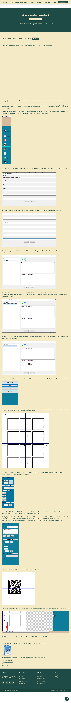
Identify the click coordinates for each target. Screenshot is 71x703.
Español (14, 38)
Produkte (21, 675)
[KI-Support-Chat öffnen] (67, 699)
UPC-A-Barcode (39, 684)
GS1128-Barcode (40, 683)
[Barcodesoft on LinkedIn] (10, 682)
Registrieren (47, 2)
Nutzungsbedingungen (64, 690)
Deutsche (20, 38)
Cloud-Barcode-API (40, 675)
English (4, 38)
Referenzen (5, 664)
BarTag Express (40, 676)
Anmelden (54, 2)
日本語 (29, 38)
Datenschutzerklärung (53, 690)
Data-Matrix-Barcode (41, 681)
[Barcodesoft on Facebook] (3, 682)
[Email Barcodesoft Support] (41, 38)
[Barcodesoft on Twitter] (7, 682)
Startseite (5, 2)
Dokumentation (22, 676)
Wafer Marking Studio (41, 678)
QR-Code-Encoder (35, 19)
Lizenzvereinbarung (7, 659)
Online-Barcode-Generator (24, 679)
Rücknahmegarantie (7, 662)
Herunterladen (22, 678)
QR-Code (38, 679)
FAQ (20, 684)
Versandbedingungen (7, 660)
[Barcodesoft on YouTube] (13, 682)
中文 (25, 38)
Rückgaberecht (22, 683)
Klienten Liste (5, 665)
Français (9, 38)
